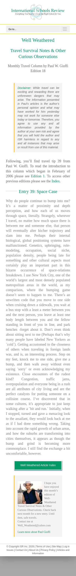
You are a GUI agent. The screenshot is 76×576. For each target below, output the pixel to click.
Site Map (56, 546)
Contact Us (21, 550)
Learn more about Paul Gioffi (34, 531)
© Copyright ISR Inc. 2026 (20, 546)
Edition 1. (38, 176)
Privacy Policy (47, 550)
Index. (56, 181)
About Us (33, 550)
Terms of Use (43, 546)
